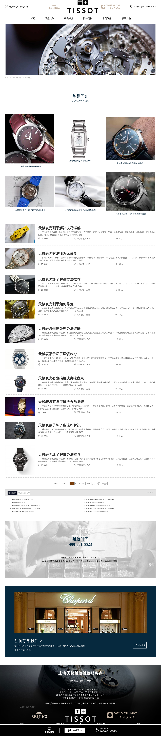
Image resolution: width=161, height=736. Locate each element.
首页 (32, 18)
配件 (139, 724)
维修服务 (49, 18)
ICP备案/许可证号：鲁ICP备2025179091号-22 (80, 698)
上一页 (62, 483)
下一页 (81, 483)
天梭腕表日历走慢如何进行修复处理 (80, 210)
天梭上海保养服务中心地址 (30, 166)
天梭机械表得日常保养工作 (21, 499)
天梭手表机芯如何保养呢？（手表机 (99, 509)
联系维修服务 (140, 645)
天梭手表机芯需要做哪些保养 (96, 512)
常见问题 (107, 18)
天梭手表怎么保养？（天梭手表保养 (25, 506)
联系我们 (126, 18)
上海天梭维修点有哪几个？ (80, 161)
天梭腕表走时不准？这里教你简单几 (30, 210)
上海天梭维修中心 (19, 78)
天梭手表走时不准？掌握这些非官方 (131, 214)
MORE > (149, 493)
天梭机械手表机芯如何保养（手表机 (99, 499)
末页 (88, 483)
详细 (80, 235)
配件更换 (87, 18)
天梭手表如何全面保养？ (94, 502)
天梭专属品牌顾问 (27, 707)
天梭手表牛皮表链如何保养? (22, 512)
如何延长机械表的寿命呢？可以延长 (25, 509)
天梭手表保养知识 (17, 502)
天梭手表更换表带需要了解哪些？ (131, 163)
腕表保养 (68, 18)
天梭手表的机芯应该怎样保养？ (97, 506)
